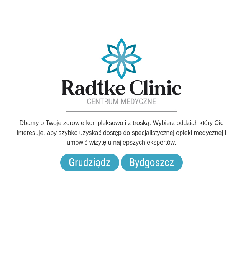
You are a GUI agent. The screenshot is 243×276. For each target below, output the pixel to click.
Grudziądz (89, 162)
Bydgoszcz (152, 162)
